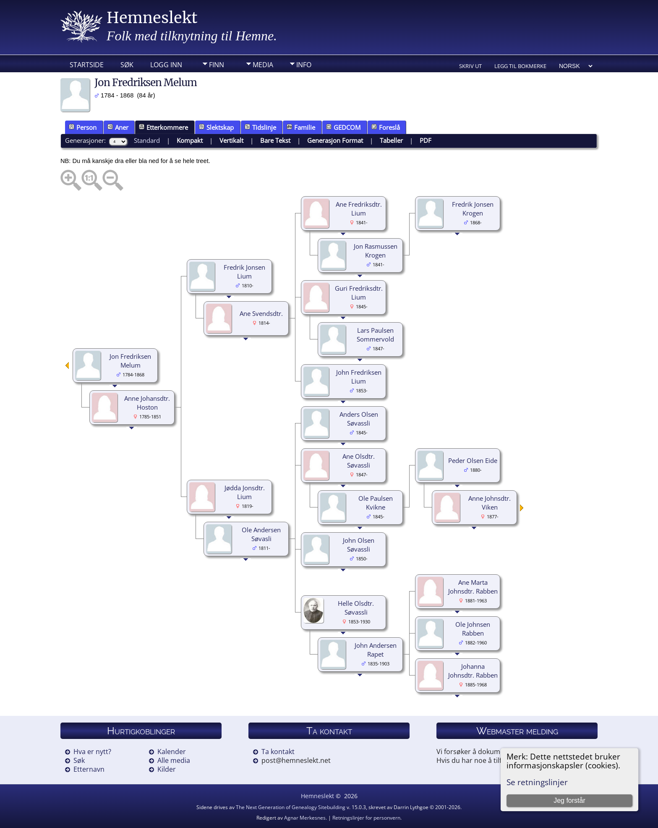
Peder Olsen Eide (472, 460)
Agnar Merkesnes (305, 817)
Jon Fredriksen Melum (130, 360)
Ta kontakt (278, 751)
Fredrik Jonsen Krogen (473, 208)
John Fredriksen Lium (358, 376)
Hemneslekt (152, 17)
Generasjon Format (335, 140)
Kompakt (190, 140)
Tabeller (391, 140)
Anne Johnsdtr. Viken (489, 502)
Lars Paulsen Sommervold (375, 334)
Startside (87, 64)
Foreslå (385, 127)
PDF (425, 140)
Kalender (171, 751)
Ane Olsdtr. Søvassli (358, 460)
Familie (301, 127)
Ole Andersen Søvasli (261, 534)
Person (83, 127)
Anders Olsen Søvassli (358, 418)
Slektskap (216, 127)
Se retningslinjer (537, 782)
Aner (117, 127)
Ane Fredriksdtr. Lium (359, 208)
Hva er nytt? (92, 751)
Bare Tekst (275, 140)
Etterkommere (163, 127)
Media (263, 64)
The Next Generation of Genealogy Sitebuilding (290, 807)
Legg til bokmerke (520, 66)
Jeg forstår (569, 800)
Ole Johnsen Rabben (472, 628)
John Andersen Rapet (376, 649)
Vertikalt (231, 140)
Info (303, 64)
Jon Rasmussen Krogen (375, 250)
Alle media (173, 760)
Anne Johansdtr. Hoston (147, 402)
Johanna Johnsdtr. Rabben (473, 670)
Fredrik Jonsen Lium (244, 271)
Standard (147, 140)
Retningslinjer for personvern (366, 817)
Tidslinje (260, 127)
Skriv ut (470, 66)
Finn (216, 64)
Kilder (166, 769)
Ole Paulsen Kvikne (375, 502)
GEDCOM (343, 127)
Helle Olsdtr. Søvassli (356, 607)
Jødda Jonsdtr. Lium (245, 492)
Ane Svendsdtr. (261, 313)
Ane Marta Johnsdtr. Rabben (473, 586)
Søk (126, 64)
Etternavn (88, 769)
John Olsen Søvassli (358, 544)
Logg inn (166, 64)
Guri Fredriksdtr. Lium (359, 292)
